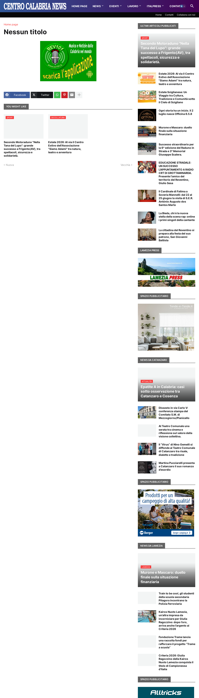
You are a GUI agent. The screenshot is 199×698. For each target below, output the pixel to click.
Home (158, 14)
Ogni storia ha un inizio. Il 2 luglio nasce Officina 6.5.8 (176, 112)
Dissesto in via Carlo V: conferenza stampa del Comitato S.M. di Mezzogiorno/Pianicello (174, 413)
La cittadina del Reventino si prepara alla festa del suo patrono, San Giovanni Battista (176, 235)
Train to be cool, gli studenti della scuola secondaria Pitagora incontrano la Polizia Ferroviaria (176, 598)
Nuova (10, 164)
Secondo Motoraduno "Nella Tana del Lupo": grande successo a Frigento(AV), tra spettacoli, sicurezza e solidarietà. (22, 148)
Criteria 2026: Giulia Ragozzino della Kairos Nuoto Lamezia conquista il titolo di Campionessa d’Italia (176, 662)
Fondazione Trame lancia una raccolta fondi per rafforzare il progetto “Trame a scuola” (177, 642)
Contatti (176, 6)
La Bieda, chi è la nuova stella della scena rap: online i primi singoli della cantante (177, 217)
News (97, 6)
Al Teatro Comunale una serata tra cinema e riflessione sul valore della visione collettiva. (175, 431)
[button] (183, 6)
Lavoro (133, 6)
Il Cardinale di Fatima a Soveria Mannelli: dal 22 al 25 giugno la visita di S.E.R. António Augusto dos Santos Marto (176, 198)
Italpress (154, 6)
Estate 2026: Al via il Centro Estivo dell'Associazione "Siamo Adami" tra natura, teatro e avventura (66, 147)
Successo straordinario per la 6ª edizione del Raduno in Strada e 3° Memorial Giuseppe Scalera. (176, 149)
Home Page (79, 6)
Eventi (114, 6)
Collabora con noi (186, 14)
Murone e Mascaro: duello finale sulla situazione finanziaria (175, 131)
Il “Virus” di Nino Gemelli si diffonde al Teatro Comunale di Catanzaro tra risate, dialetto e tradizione (177, 449)
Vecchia (125, 164)
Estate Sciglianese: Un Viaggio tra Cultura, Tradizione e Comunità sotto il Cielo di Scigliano (177, 97)
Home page (11, 24)
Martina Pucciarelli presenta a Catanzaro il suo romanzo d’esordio (177, 466)
